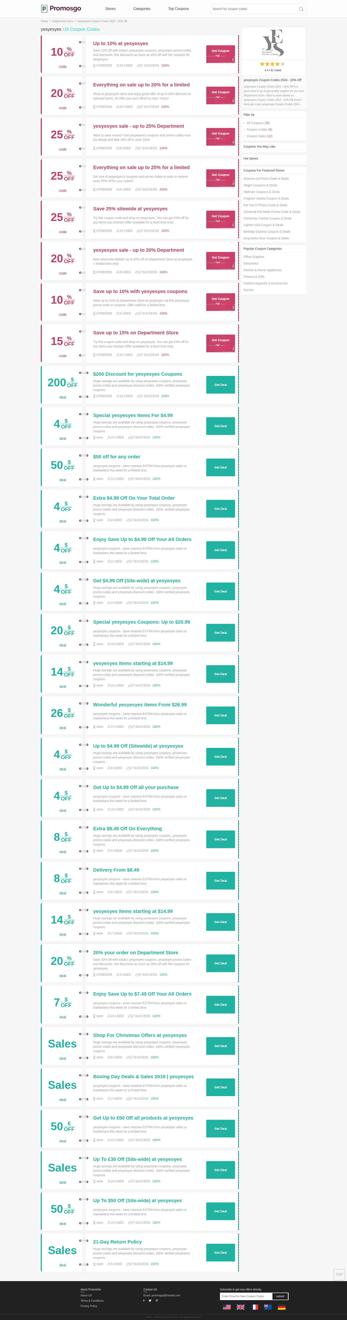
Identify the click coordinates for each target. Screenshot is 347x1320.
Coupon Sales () (260, 136)
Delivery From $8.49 (116, 870)
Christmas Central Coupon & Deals (267, 218)
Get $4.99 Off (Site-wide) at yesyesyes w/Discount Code (137, 580)
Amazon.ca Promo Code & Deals (266, 178)
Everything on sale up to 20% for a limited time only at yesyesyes (141, 84)
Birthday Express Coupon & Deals (266, 231)
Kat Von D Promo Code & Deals (265, 205)
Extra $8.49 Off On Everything (127, 828)
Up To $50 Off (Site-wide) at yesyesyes (137, 1200)
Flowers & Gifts (253, 276)
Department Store (62, 21)
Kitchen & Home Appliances (262, 270)
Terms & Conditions (92, 1300)
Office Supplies (253, 257)
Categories (141, 9)
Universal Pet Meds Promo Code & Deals (271, 211)
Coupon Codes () (259, 129)
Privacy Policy (89, 1306)
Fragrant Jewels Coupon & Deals (266, 198)
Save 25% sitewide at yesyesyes (130, 208)
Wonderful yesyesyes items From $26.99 (140, 704)
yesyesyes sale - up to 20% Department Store (138, 250)
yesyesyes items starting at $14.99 (133, 663)
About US (86, 1295)
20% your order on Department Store (135, 952)
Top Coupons (178, 9)
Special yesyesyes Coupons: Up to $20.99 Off (141, 622)
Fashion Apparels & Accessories (265, 283)
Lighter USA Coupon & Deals (263, 225)
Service (248, 290)
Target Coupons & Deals (260, 185)
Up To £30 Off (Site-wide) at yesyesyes (137, 1159)
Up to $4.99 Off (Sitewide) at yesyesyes (138, 746)
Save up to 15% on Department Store (135, 332)
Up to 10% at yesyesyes (120, 43)
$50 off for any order (116, 456)
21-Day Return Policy (117, 1242)
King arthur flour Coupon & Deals (266, 238)
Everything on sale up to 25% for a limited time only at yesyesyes (141, 167)
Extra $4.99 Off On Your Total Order (134, 498)
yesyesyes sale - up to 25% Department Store (138, 126)
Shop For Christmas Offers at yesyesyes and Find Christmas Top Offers (140, 1035)
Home (44, 21)
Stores (110, 9)
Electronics (250, 263)
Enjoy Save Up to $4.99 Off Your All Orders (142, 539)
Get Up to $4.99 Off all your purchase (136, 787)
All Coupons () (258, 123)
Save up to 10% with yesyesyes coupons (140, 291)
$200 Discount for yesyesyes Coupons (137, 374)
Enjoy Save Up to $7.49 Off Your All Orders (142, 994)
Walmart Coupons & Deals (261, 192)
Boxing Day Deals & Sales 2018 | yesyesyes (143, 1076)
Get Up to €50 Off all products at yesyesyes (143, 1118)
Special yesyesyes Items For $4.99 (133, 415)
